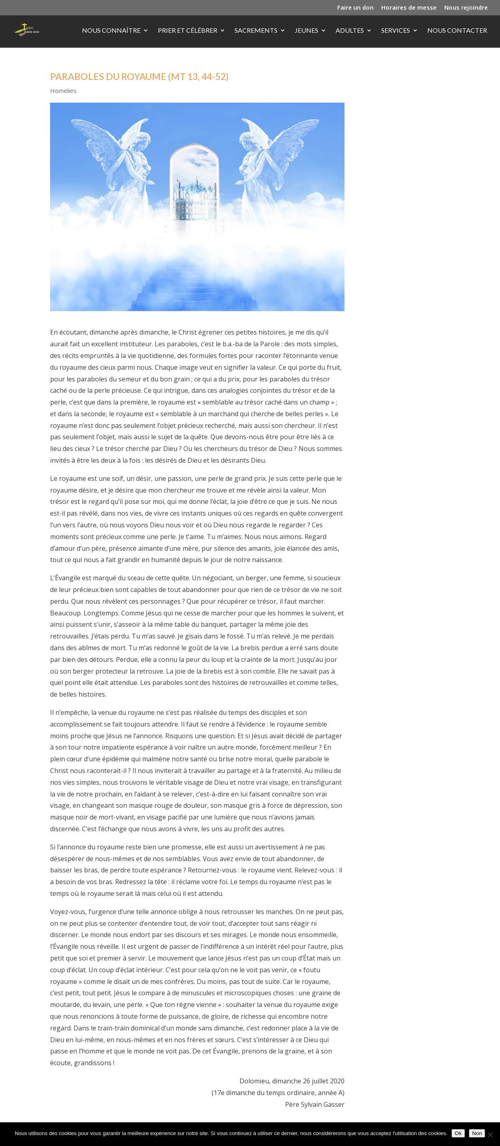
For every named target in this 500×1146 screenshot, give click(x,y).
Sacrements (256, 30)
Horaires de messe (409, 7)
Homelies (63, 90)
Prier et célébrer (187, 30)
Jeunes (306, 30)
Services (395, 30)
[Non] (490, 1135)
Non (477, 1133)
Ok (458, 1133)
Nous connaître (111, 30)
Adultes (350, 30)
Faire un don (355, 7)
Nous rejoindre (466, 7)
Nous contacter (457, 30)
